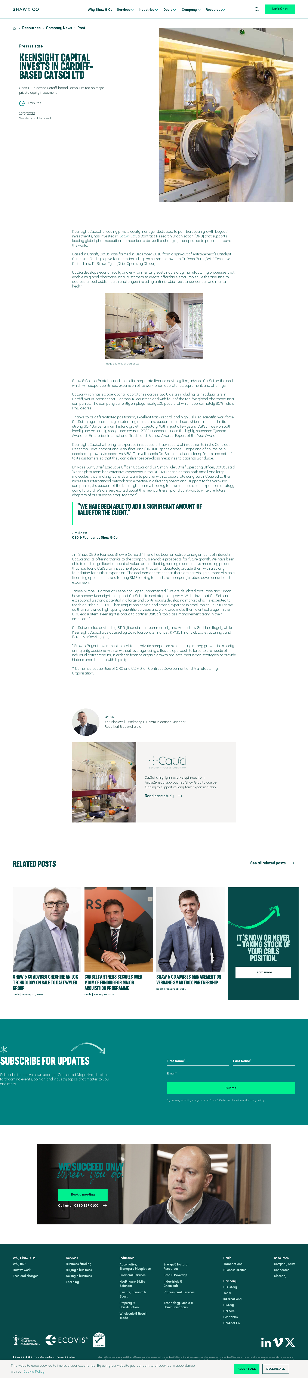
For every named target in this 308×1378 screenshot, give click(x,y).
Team (227, 1293)
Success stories (234, 1270)
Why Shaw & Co (100, 10)
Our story (230, 1287)
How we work (22, 1270)
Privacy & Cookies (66, 1357)
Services (122, 10)
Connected (282, 1270)
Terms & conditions (44, 1357)
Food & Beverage (175, 1275)
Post (81, 28)
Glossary (280, 1276)
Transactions (232, 1264)
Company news (284, 1264)
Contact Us (231, 1323)
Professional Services (179, 1292)
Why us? (19, 1264)
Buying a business (79, 1270)
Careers (229, 1311)
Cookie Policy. (34, 1372)
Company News (59, 28)
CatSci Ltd (127, 236)
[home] (26, 9)
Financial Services (133, 1275)
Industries (146, 10)
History (228, 1305)
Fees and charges (25, 1276)
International (232, 1299)
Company (189, 10)
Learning (72, 1282)
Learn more (263, 972)
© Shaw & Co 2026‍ (22, 1357)
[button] (125, 9)
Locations (230, 1317)
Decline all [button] (275, 1368)
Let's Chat (280, 9)
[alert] (154, 1369)
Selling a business (79, 1276)
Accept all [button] (247, 1368)
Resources (213, 10)
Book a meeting (83, 1194)
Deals (165, 10)
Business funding (78, 1264)
